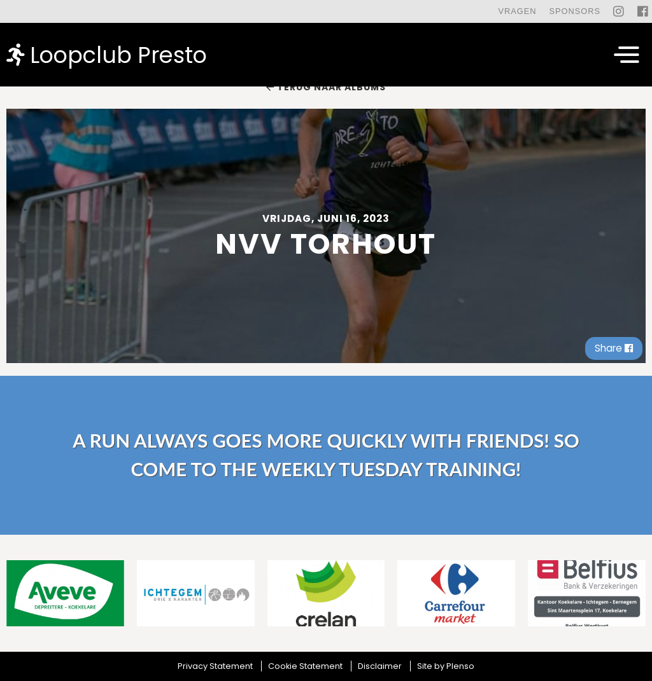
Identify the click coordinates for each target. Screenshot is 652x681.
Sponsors (574, 11)
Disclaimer (380, 666)
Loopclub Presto (106, 54)
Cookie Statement (305, 666)
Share (614, 348)
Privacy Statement (215, 666)
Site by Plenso (445, 666)
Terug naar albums (326, 87)
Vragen (517, 11)
